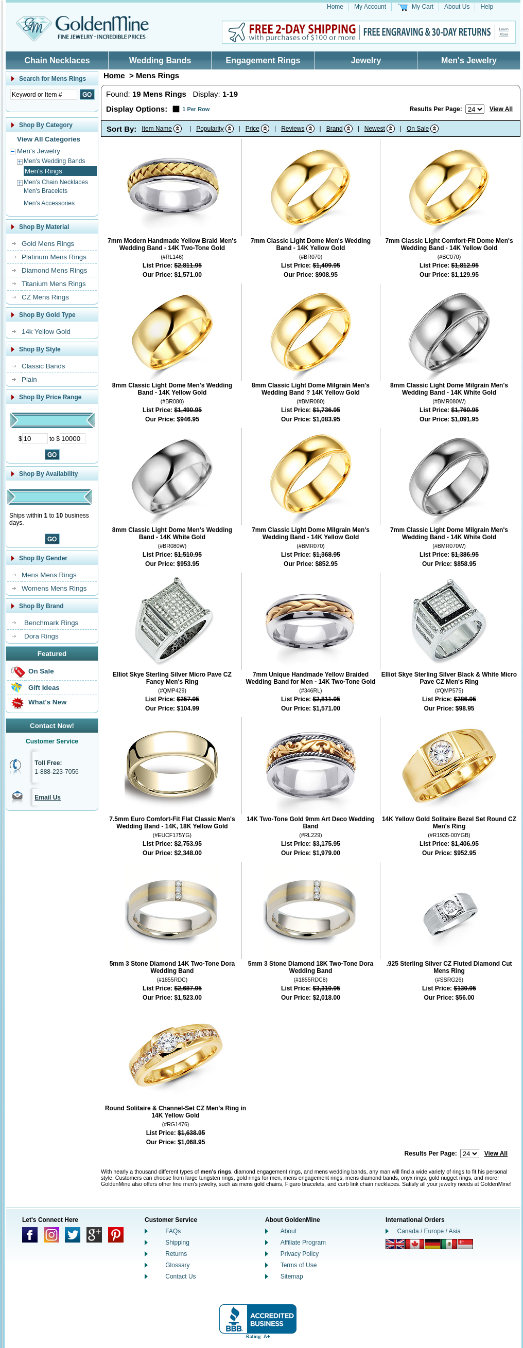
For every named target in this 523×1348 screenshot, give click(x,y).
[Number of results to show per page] (474, 109)
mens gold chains (260, 1184)
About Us (456, 6)
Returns (176, 1253)
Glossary (177, 1265)
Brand (334, 128)
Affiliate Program (303, 1242)
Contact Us (180, 1276)
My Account (370, 6)
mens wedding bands (341, 1171)
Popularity (209, 128)
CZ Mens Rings (45, 297)
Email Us (47, 797)
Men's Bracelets (45, 190)
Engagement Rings (263, 60)
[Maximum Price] (72, 438)
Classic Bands (43, 366)
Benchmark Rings (51, 623)
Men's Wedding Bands (54, 161)
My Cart (422, 6)
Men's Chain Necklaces (56, 182)
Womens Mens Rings (54, 588)
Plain (29, 379)
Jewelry (366, 60)
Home (335, 6)
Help (486, 6)
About (289, 1231)
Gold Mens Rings (48, 243)
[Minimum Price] (35, 438)
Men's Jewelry (469, 60)
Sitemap (292, 1276)
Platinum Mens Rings (54, 257)
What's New (47, 702)
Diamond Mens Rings (54, 270)
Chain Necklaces (57, 60)
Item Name (157, 128)
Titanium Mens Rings (54, 284)
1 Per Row (196, 109)
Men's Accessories (49, 203)
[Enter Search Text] (43, 94)
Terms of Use (299, 1265)
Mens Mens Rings (49, 575)
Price (252, 128)
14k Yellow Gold (46, 331)
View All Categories (48, 139)
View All (501, 109)
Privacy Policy (300, 1253)
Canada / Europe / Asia (429, 1231)
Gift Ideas (44, 687)
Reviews (292, 128)
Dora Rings (41, 636)
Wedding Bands (160, 60)
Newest (374, 128)
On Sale (41, 671)
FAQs (173, 1231)
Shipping (177, 1242)
